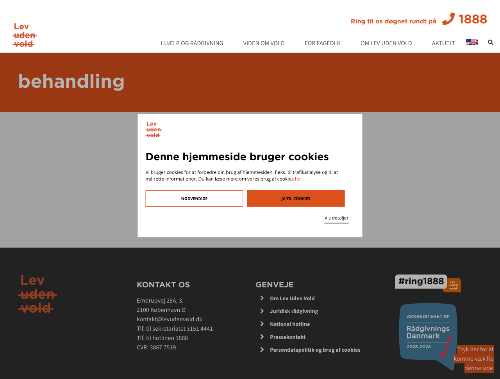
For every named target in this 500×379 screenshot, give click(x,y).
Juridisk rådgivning (294, 311)
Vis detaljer (337, 217)
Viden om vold (264, 43)
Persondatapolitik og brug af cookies (315, 349)
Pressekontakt (287, 336)
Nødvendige (194, 198)
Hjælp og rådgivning (192, 43)
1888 (419, 19)
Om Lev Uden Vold (386, 43)
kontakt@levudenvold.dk (169, 319)
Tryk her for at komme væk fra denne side (474, 358)
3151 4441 (200, 329)
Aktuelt (443, 43)
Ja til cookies (296, 198)
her (298, 178)
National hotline (290, 324)
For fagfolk (323, 43)
